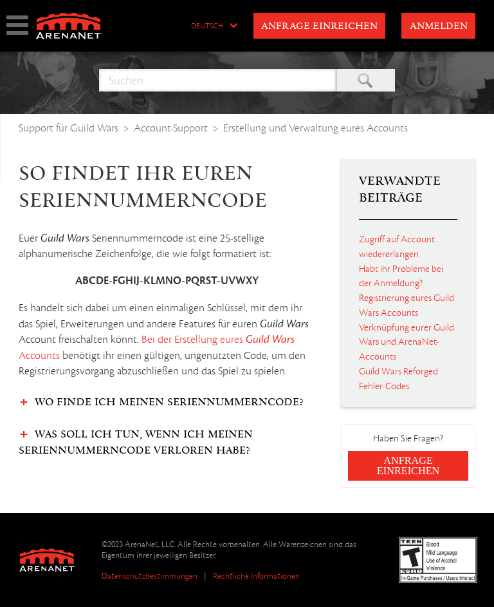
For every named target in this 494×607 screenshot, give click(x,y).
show (17, 25)
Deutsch (207, 26)
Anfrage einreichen (319, 26)
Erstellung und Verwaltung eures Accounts (315, 128)
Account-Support (171, 128)
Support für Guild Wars (68, 128)
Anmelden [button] (439, 26)
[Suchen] (217, 80)
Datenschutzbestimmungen (149, 575)
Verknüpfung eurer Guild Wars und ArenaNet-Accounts (406, 342)
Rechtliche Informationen (256, 575)
